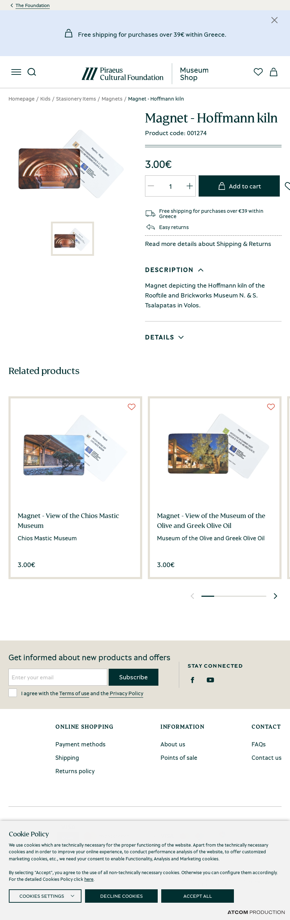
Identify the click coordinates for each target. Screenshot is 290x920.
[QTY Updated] (151, 186)
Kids (45, 98)
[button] (212, 270)
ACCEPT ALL (197, 895)
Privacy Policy (126, 693)
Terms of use (74, 693)
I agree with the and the (75, 693)
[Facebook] (192, 680)
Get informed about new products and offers (89, 657)
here (88, 879)
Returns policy (75, 771)
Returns (260, 243)
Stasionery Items (76, 98)
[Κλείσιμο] (274, 20)
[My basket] (274, 72)
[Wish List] (131, 407)
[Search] (32, 72)
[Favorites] (258, 72)
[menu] (16, 72)
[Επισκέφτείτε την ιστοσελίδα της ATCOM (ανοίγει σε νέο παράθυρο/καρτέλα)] (256, 912)
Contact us (267, 757)
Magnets (112, 98)
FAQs (259, 744)
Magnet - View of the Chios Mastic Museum (68, 520)
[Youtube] (210, 680)
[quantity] (170, 186)
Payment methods (80, 744)
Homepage (21, 98)
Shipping (229, 243)
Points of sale (179, 757)
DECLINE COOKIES (121, 895)
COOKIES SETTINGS (41, 895)
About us (173, 744)
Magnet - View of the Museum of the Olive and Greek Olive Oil (211, 520)
